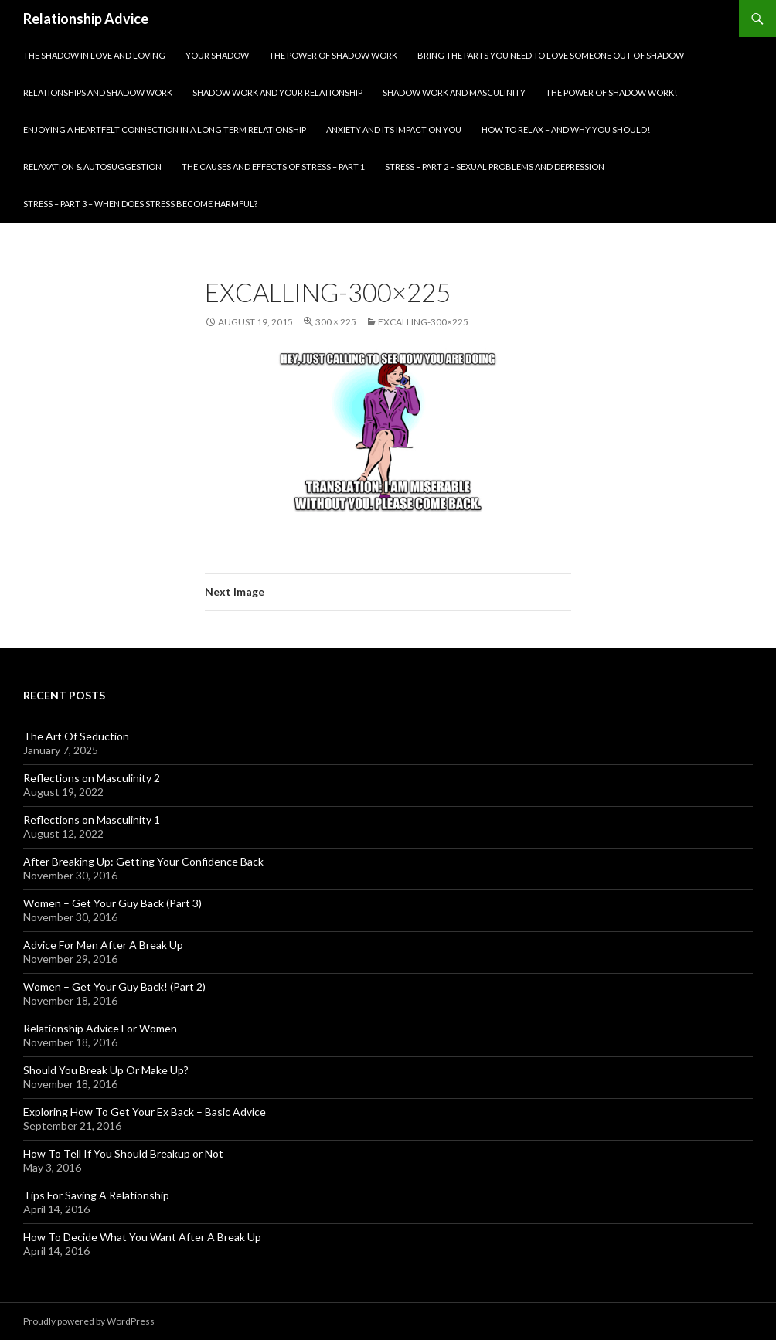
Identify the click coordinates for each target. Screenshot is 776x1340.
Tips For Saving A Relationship (96, 1195)
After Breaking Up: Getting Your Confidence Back (143, 861)
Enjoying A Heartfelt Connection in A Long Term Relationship (164, 129)
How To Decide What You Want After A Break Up (142, 1236)
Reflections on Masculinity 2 (91, 777)
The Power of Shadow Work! (611, 92)
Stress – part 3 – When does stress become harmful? (140, 204)
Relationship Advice (85, 18)
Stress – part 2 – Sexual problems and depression (494, 167)
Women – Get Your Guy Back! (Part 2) (114, 986)
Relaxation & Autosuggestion (92, 167)
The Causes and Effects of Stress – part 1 (273, 167)
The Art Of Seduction (76, 736)
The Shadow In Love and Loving (94, 55)
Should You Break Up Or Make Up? (106, 1069)
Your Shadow (217, 55)
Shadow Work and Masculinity (454, 92)
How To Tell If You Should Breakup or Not (123, 1153)
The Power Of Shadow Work (333, 55)
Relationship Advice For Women (100, 1028)
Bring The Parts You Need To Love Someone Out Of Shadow (550, 55)
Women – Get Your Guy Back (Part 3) (112, 903)
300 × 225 (335, 322)
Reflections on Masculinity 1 (91, 819)
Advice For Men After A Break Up (103, 944)
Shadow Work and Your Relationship (277, 92)
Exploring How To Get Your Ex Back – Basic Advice (144, 1111)
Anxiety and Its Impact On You (393, 129)
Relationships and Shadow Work (97, 92)
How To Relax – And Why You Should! (566, 129)
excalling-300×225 (423, 322)
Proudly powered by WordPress (89, 1321)
